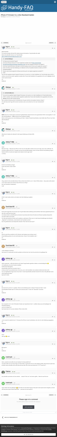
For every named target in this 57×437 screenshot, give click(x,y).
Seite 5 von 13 (28, 42)
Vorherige (6, 42)
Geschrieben (13, 48)
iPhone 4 (18, 16)
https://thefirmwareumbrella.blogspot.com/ (12, 56)
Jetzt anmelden (28, 407)
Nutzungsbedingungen (26, 427)
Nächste (51, 42)
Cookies (3, 429)
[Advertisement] (28, 29)
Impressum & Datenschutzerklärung (42, 427)
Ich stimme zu (28, 434)
